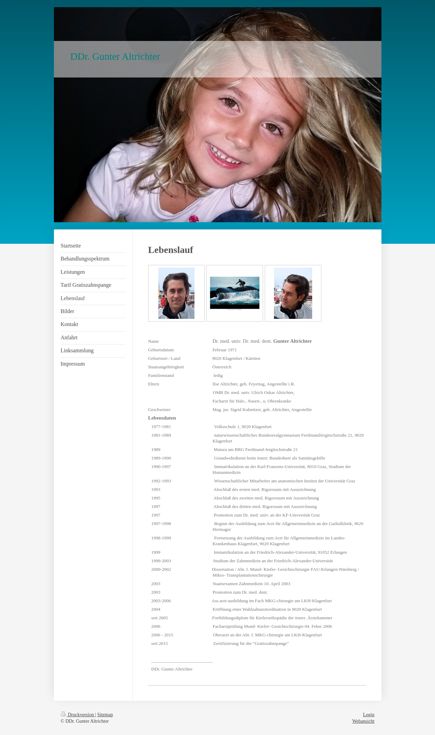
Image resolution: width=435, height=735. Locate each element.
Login (368, 714)
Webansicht (363, 721)
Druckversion (78, 714)
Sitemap (105, 714)
